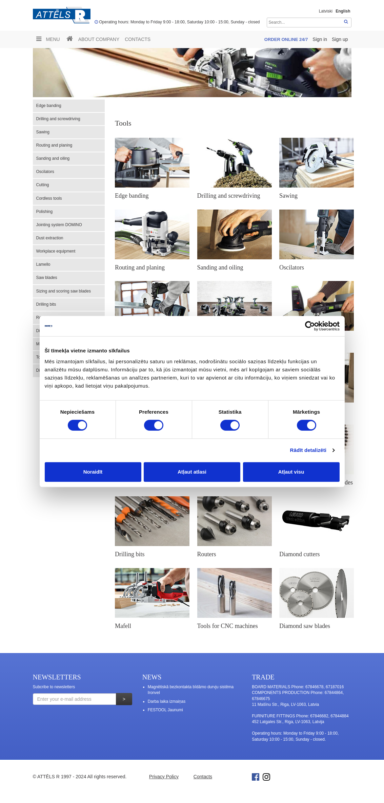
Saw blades (46, 277)
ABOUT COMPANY (99, 39)
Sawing (42, 132)
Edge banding (48, 105)
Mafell (123, 626)
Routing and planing (54, 145)
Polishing (44, 211)
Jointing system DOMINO (59, 224)
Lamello (43, 264)
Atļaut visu (291, 472)
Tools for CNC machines (227, 626)
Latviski (325, 11)
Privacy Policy (164, 776)
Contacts (137, 39)
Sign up (340, 39)
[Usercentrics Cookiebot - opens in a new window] (310, 326)
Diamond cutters (299, 554)
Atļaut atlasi (192, 472)
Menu (48, 39)
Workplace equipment (56, 251)
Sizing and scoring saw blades (63, 291)
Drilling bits (46, 304)
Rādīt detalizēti (308, 450)
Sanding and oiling (53, 158)
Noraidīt (93, 472)
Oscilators (45, 171)
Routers (206, 554)
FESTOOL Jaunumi (165, 710)
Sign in (320, 39)
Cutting (42, 184)
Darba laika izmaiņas (166, 701)
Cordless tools (49, 198)
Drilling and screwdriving (58, 118)
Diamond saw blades (304, 626)
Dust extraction (49, 238)
